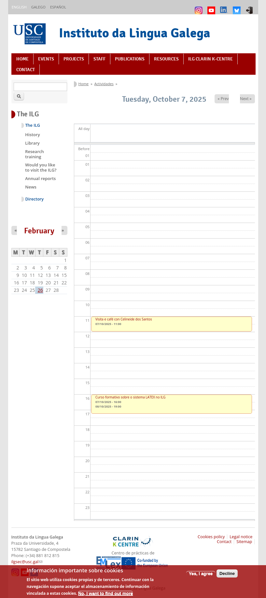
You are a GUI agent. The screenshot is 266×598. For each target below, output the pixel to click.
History (32, 134)
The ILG (32, 125)
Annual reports (40, 178)
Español (58, 7)
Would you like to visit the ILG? (40, 167)
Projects (73, 58)
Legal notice (241, 536)
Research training (34, 154)
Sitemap (244, 541)
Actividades (104, 83)
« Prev (223, 98)
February (39, 230)
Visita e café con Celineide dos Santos (123, 319)
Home (22, 58)
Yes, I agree (201, 576)
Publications (130, 58)
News (30, 187)
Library (32, 143)
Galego (38, 7)
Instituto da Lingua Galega (134, 33)
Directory (34, 199)
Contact (25, 69)
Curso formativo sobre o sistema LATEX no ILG (130, 397)
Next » (245, 98)
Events (46, 58)
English (19, 7)
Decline (227, 576)
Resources (166, 58)
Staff (99, 58)
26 (40, 290)
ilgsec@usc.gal (27, 562)
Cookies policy (211, 536)
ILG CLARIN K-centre (210, 58)
